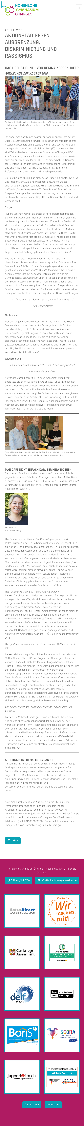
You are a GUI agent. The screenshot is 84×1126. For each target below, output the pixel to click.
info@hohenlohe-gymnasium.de (57, 880)
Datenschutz (32, 1104)
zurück (12, 840)
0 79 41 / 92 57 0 (19, 880)
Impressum (53, 1104)
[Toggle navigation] (79, 8)
